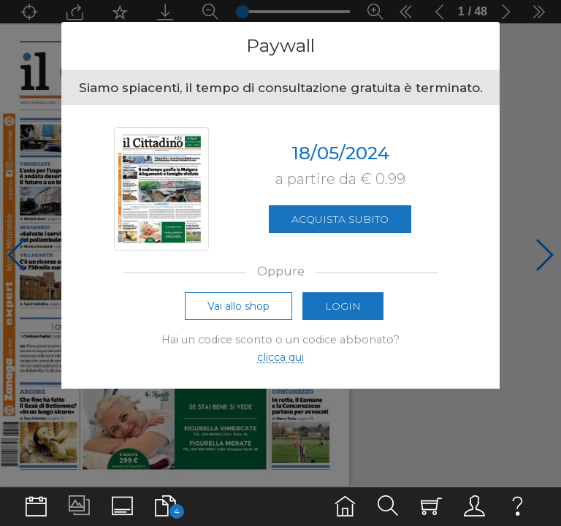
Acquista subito (340, 219)
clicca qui (280, 357)
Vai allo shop (238, 306)
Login (343, 306)
